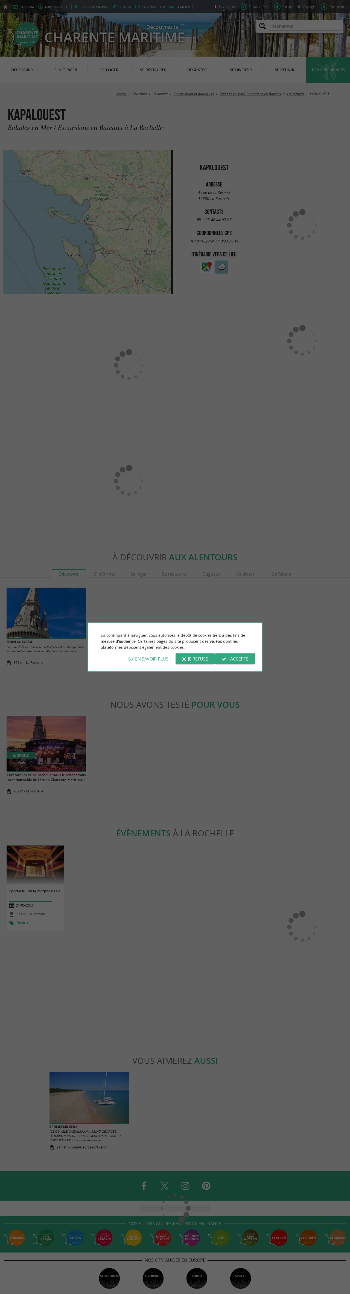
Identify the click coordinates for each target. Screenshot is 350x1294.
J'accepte (238, 659)
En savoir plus (151, 659)
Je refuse (198, 659)
